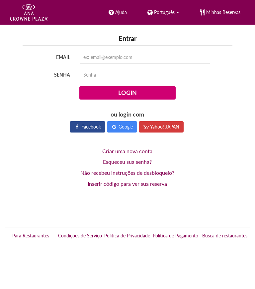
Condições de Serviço (80, 235)
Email (63, 57)
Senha (62, 75)
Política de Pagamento (175, 235)
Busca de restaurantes (224, 235)
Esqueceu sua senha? (127, 161)
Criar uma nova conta (127, 151)
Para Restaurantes (30, 235)
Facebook (87, 127)
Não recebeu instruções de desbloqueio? (127, 172)
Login (127, 92)
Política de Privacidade (127, 235)
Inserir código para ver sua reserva (127, 183)
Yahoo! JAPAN (161, 127)
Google (122, 127)
